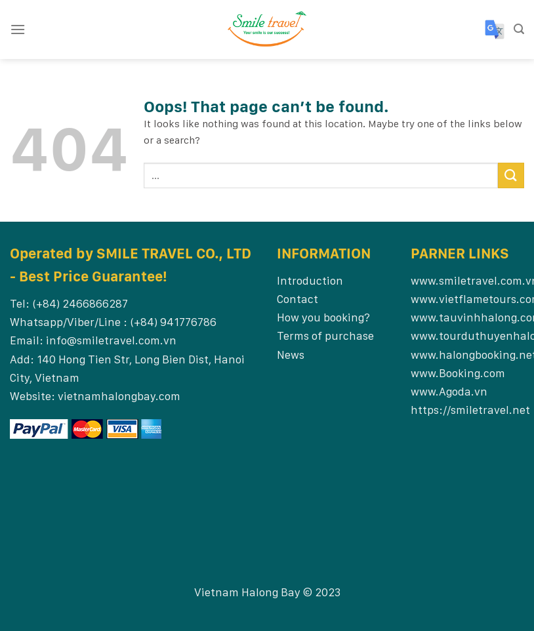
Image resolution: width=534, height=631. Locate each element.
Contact (297, 299)
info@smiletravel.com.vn (111, 340)
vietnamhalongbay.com (119, 396)
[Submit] (511, 175)
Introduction (310, 280)
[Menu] (18, 29)
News (290, 354)
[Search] (519, 29)
